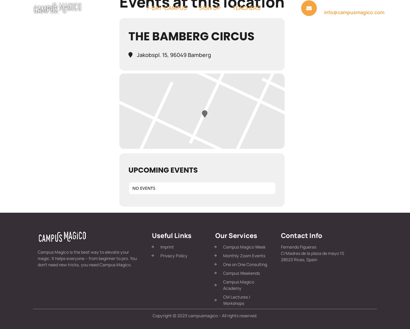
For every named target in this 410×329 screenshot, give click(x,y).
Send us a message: (343, 5)
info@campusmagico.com (354, 12)
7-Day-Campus (167, 7)
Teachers (246, 7)
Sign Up (209, 7)
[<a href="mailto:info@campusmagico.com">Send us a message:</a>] (309, 8)
